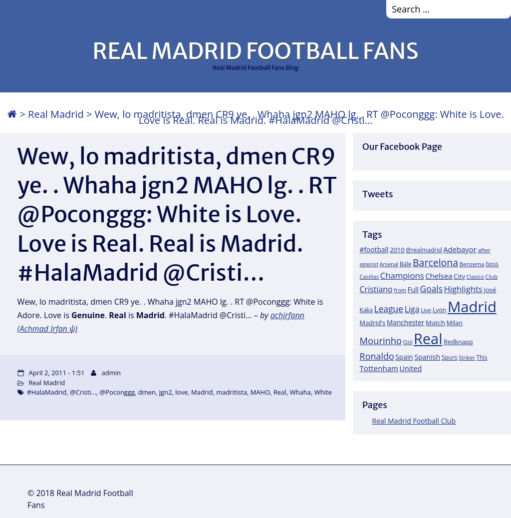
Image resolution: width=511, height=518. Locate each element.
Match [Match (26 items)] (435, 322)
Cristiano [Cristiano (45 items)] (376, 289)
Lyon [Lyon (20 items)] (439, 310)
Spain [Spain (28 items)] (404, 357)
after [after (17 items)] (484, 250)
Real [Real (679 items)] (428, 338)
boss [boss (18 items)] (492, 264)
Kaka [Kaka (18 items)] (366, 310)
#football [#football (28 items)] (374, 249)
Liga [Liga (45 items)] (412, 309)
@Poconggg (117, 392)
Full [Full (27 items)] (413, 289)
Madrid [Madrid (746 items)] (472, 307)
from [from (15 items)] (400, 290)
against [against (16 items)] (369, 264)
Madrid (202, 392)
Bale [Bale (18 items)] (406, 264)
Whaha (300, 392)
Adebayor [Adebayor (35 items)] (460, 249)
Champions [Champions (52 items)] (402, 275)
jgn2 (165, 392)
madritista (231, 392)
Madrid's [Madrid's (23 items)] (373, 322)
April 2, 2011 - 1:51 (57, 372)
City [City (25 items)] (459, 276)
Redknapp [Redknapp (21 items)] (458, 342)
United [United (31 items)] (411, 368)
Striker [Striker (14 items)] (467, 357)
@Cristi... (83, 392)
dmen (147, 392)
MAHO (260, 392)
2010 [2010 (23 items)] (397, 249)
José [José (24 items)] (490, 289)
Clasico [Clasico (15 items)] (475, 276)
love (181, 392)
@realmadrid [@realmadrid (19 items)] (424, 250)
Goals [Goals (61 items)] (431, 289)
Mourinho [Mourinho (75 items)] (381, 340)
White (323, 392)
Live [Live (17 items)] (426, 310)
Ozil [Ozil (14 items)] (408, 342)
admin (111, 372)
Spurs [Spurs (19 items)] (450, 357)
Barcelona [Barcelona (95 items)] (435, 262)
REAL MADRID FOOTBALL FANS (255, 51)
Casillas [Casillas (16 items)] (369, 276)
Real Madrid (56, 114)
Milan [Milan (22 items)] (455, 322)
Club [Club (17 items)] (492, 276)
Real (279, 392)
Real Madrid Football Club (414, 421)
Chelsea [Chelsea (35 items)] (438, 276)
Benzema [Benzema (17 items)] (472, 264)
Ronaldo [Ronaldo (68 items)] (377, 356)
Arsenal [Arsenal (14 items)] (389, 264)
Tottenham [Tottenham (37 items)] (379, 368)
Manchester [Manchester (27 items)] (405, 322)
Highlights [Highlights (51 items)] (463, 289)
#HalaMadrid (46, 392)
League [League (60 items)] (388, 309)
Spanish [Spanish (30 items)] (427, 357)
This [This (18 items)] (481, 357)
